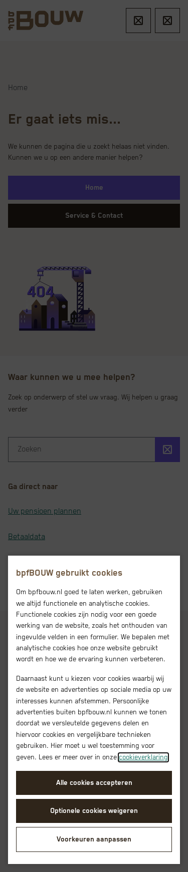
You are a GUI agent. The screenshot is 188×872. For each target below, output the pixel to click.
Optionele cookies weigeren (94, 811)
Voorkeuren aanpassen (94, 839)
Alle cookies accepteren (94, 783)
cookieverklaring (143, 757)
